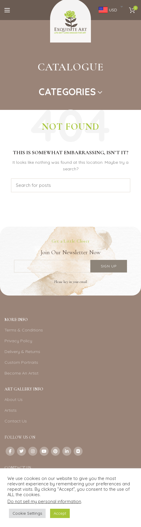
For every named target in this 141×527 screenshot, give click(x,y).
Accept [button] (60, 513)
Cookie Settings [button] (27, 513)
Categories (67, 92)
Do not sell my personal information (44, 501)
